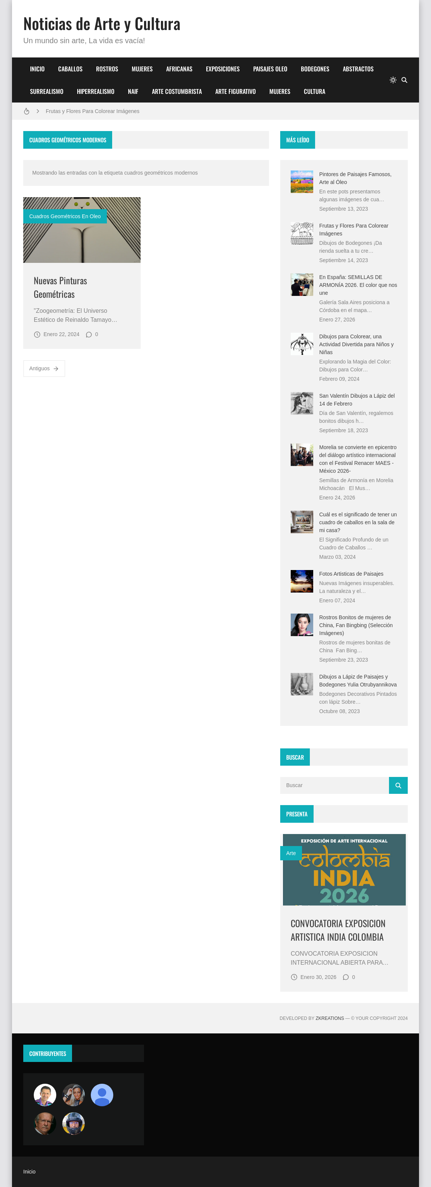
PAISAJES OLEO (270, 68)
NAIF (133, 91)
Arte (291, 853)
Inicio (29, 1172)
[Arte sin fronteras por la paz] (45, 1095)
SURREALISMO (46, 91)
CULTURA (314, 91)
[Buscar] (404, 80)
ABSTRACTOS (358, 68)
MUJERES (142, 68)
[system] (393, 80)
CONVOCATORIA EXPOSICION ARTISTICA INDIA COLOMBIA (338, 929)
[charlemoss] (45, 1123)
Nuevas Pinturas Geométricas (60, 286)
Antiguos (44, 368)
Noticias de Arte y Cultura (101, 23)
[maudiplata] (73, 1123)
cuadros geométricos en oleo (65, 216)
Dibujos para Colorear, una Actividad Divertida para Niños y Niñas (356, 344)
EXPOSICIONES (223, 68)
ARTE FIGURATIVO (235, 91)
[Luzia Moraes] (73, 1095)
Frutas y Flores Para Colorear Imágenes (93, 111)
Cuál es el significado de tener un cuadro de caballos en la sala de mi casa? (358, 522)
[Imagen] (82, 230)
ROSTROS (107, 68)
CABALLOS (70, 68)
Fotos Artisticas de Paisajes (351, 574)
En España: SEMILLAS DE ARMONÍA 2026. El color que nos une (358, 285)
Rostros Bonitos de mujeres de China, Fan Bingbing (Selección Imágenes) (356, 625)
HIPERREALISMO (95, 91)
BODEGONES (315, 68)
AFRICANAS (179, 68)
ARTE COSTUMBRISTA (177, 91)
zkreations (329, 1018)
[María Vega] (102, 1095)
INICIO (37, 68)
